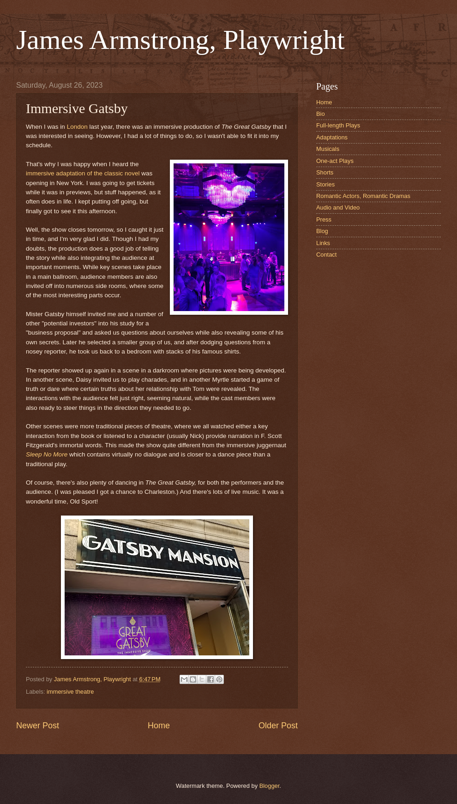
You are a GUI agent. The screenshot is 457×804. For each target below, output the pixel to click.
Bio (320, 113)
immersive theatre (70, 691)
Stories (325, 184)
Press (323, 219)
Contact (326, 254)
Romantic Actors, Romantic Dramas (363, 195)
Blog (322, 231)
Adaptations (332, 137)
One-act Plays (335, 160)
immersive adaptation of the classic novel (82, 173)
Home (159, 725)
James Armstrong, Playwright (180, 39)
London (77, 126)
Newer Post (37, 725)
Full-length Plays (338, 125)
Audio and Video (338, 207)
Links (323, 243)
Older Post (278, 725)
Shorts (324, 172)
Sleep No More (46, 454)
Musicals (327, 148)
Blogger (269, 785)
